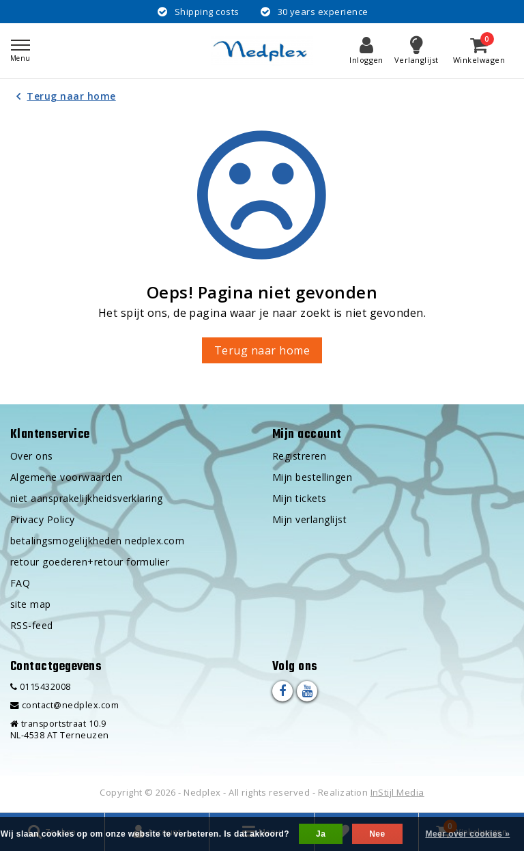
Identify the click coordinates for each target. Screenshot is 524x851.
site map (30, 604)
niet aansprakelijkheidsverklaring (86, 498)
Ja (320, 834)
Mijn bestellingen (312, 477)
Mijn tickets (299, 498)
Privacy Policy (42, 519)
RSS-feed (31, 625)
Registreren (299, 455)
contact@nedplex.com (64, 705)
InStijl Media (397, 792)
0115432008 (40, 687)
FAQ (20, 582)
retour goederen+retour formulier (89, 561)
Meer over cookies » (467, 834)
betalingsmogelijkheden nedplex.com (97, 540)
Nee (377, 834)
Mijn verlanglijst (309, 519)
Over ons (31, 455)
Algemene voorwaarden (66, 477)
